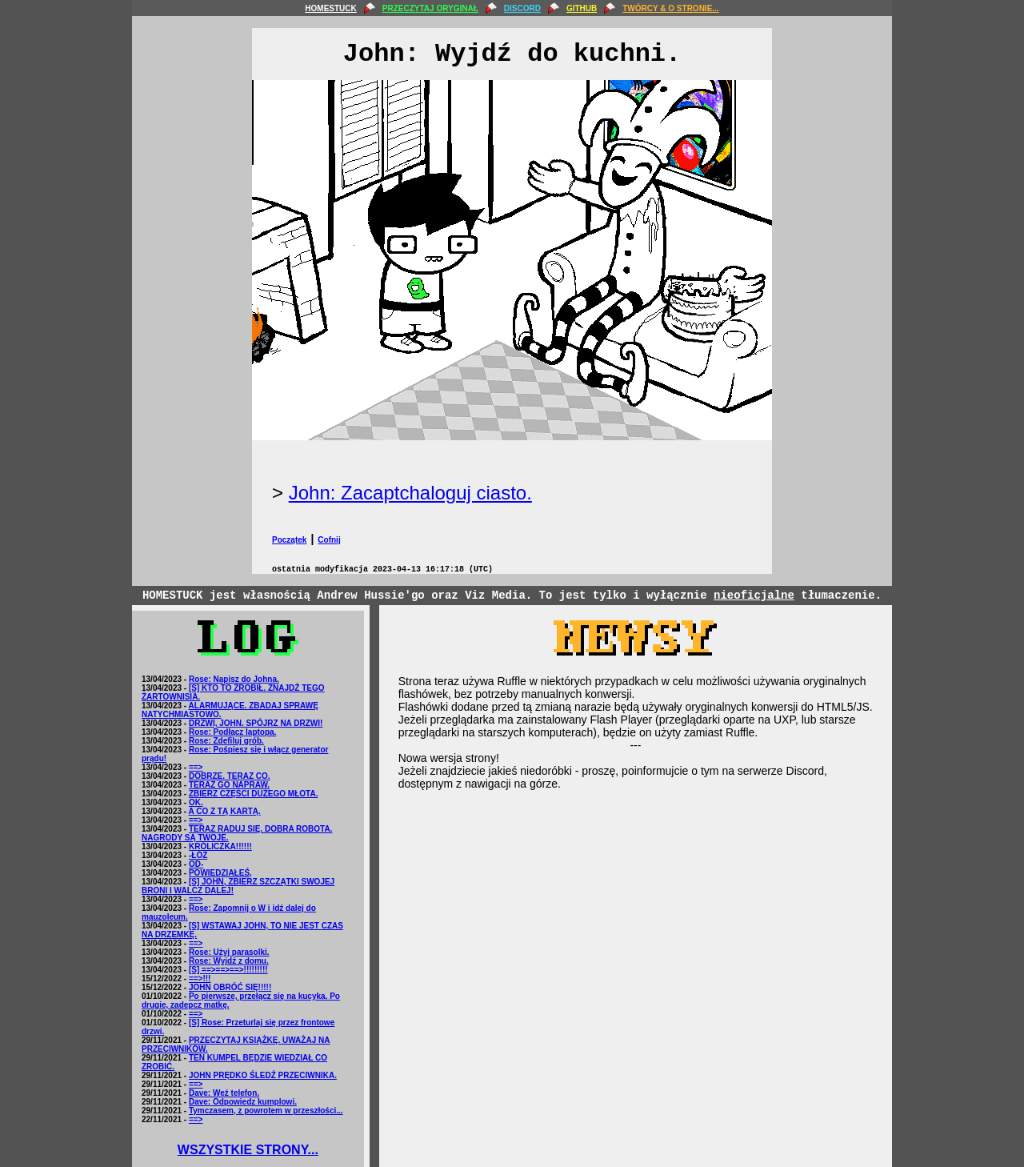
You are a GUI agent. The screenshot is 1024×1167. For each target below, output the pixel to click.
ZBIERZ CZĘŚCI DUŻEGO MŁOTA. (253, 793)
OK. (196, 802)
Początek (289, 539)
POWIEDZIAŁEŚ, (220, 872)
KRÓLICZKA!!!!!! (220, 846)
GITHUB (581, 8)
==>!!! (200, 978)
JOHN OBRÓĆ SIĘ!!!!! (230, 987)
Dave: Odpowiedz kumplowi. (243, 1101)
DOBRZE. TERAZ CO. (229, 776)
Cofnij (329, 539)
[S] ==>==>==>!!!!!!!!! (228, 969)
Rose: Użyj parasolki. (229, 952)
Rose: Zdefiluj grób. (226, 740)
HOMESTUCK (330, 8)
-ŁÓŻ (198, 855)
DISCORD (522, 8)
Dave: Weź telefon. (224, 1093)
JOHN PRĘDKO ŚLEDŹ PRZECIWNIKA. (263, 1075)
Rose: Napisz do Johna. (234, 679)
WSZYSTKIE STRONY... (248, 1150)
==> (196, 767)
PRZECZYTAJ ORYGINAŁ (430, 8)
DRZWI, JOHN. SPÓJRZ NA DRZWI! (255, 723)
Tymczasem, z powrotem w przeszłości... (266, 1110)
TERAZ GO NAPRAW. (229, 784)
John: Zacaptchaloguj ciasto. (410, 492)
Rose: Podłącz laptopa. (232, 732)
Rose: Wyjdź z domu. (229, 960)
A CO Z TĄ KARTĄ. (225, 811)
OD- (196, 864)
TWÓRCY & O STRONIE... (670, 8)
